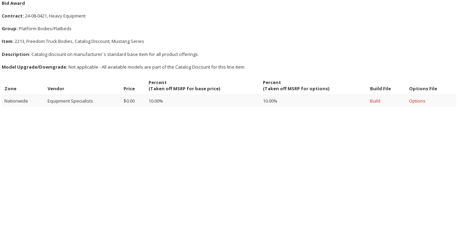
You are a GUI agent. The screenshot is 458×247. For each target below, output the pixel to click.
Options (417, 101)
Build (375, 101)
